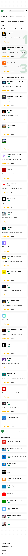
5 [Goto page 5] (19, 431)
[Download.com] (4, 11)
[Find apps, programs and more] (16, 11)
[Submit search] (10, 11)
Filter (3, 25)
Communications (18, 16)
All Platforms (4, 16)
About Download (5, 553)
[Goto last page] (24, 431)
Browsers (12, 16)
